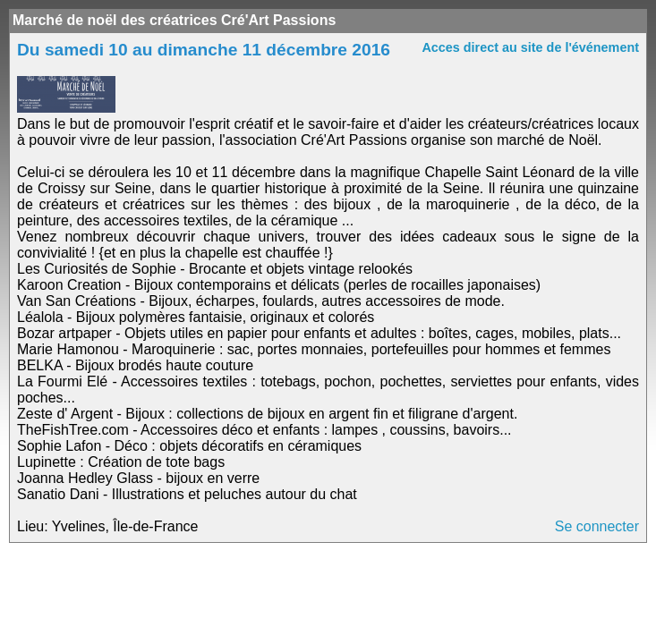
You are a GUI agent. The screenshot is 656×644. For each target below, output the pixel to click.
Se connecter (597, 526)
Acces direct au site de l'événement (530, 47)
